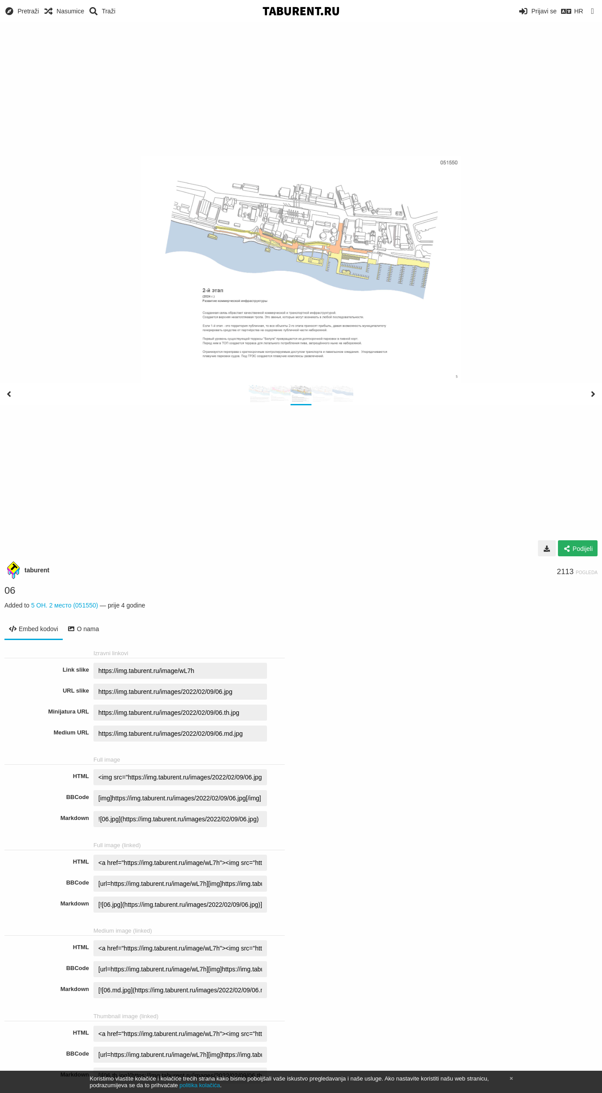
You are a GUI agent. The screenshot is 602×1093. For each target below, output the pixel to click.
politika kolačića (199, 1085)
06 (9, 590)
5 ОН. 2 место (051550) (64, 605)
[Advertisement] (301, 89)
